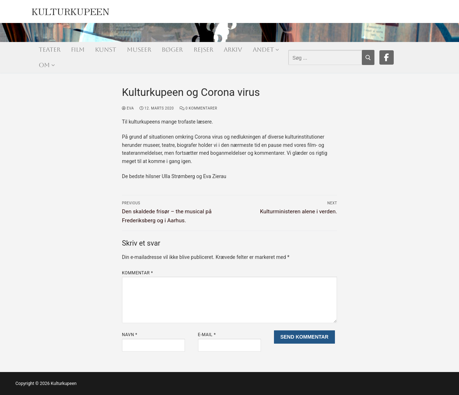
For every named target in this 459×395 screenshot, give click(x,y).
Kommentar (137, 272)
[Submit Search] (368, 57)
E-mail (207, 334)
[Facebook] (386, 57)
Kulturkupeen (71, 9)
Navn (129, 334)
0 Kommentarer (198, 108)
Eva (128, 108)
